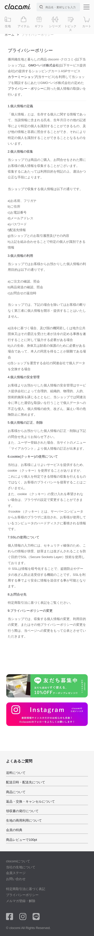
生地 (8, 22)
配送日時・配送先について (25, 782)
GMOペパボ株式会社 (43, 65)
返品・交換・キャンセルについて (30, 801)
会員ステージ (16, 873)
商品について (16, 792)
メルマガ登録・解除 (20, 901)
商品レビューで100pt (21, 840)
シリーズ (55, 22)
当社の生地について (20, 867)
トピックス (70, 24)
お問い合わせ (16, 879)
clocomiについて (18, 861)
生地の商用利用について (24, 820)
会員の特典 (14, 830)
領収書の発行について (22, 811)
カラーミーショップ (22, 77)
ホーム (10, 34)
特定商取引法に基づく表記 (25, 889)
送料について (16, 773)
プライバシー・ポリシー (26, 88)
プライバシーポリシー (22, 895)
